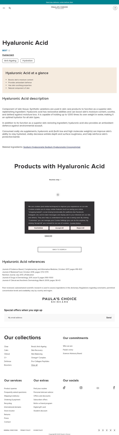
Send (108, 317)
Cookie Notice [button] (75, 223)
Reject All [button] (80, 228)
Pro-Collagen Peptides (40, 361)
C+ (5, 358)
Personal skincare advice (43, 392)
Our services (13, 380)
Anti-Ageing (10, 60)
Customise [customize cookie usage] (38, 228)
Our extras (41, 380)
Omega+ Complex (38, 358)
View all (34, 365)
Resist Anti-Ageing (38, 347)
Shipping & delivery (11, 396)
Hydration (27, 60)
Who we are (68, 346)
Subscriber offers (40, 400)
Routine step (54, 180)
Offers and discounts (42, 396)
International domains (12, 407)
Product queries (10, 389)
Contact (7, 422)
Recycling (8, 403)
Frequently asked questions (15, 392)
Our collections (22, 337)
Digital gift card (40, 407)
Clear (6, 347)
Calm (6, 350)
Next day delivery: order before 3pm (59, 2)
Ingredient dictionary (14, 23)
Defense (7, 361)
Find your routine (40, 389)
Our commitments (75, 338)
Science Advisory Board (72, 354)
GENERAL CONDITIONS (11, 430)
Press (6, 418)
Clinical (7, 354)
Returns (7, 415)
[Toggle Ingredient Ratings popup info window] (9, 50)
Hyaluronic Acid (49, 23)
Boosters (8, 365)
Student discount (40, 411)
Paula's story (68, 350)
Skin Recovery (37, 350)
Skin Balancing (36, 354)
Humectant (33, 23)
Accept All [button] (59, 228)
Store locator (9, 411)
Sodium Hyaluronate (34, 147)
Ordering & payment (12, 400)
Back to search (13, 27)
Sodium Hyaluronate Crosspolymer (62, 147)
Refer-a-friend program (43, 403)
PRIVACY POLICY (25, 430)
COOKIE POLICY (38, 430)
